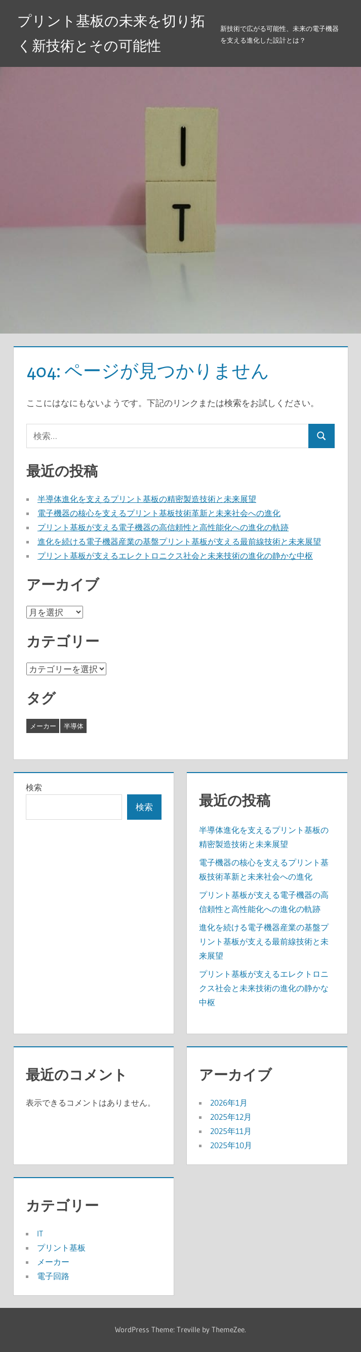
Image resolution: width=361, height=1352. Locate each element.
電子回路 (53, 1276)
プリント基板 (61, 1248)
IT (40, 1233)
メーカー (53, 1262)
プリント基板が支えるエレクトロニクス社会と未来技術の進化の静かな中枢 (175, 556)
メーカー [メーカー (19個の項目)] (43, 726)
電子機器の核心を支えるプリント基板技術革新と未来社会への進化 (158, 513)
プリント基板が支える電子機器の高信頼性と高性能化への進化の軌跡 (163, 527)
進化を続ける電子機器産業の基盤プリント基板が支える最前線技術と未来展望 (179, 541)
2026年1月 (229, 1103)
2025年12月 (231, 1117)
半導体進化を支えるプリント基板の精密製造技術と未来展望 (146, 499)
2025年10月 (231, 1145)
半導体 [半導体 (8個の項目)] (74, 726)
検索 (34, 787)
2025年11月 (231, 1131)
